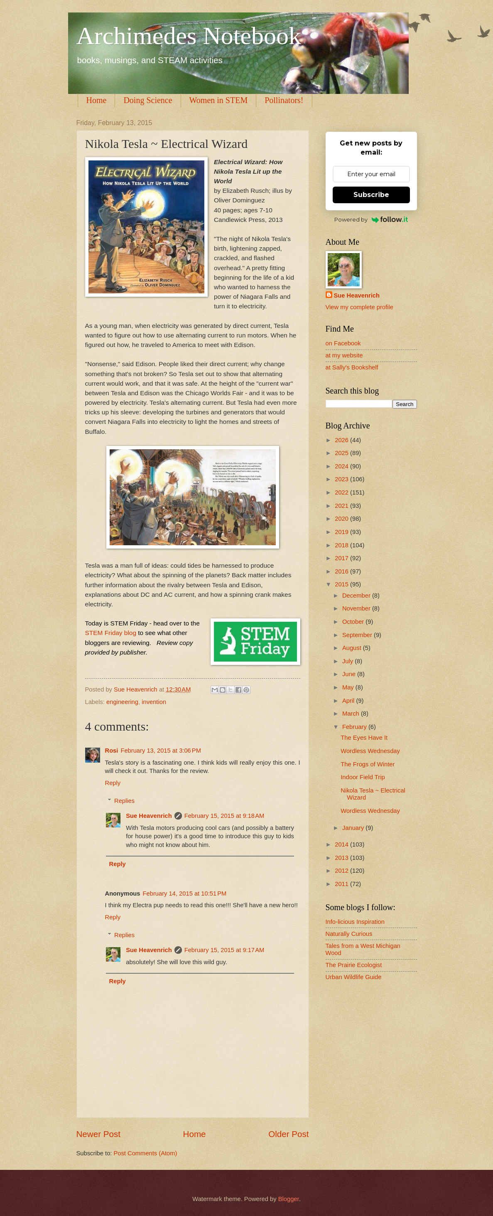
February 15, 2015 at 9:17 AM (224, 950)
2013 (342, 857)
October (353, 621)
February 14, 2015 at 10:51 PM (185, 893)
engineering (122, 702)
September (358, 635)
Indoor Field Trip (363, 777)
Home (96, 100)
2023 (342, 479)
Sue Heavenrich (149, 815)
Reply (113, 783)
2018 (342, 545)
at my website (344, 355)
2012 (342, 870)
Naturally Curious (349, 933)
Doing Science (147, 100)
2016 (342, 571)
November (357, 608)
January (353, 828)
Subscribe (371, 195)
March (351, 713)
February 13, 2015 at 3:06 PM (160, 750)
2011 (342, 884)
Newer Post (98, 1134)
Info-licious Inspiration (355, 921)
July (348, 661)
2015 (342, 584)
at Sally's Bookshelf (352, 367)
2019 (342, 532)
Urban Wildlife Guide (354, 977)
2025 (342, 453)
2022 (342, 492)
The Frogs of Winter (368, 764)
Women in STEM (218, 100)
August (352, 648)
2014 (342, 844)
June (349, 674)
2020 (342, 518)
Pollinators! (284, 100)
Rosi (111, 750)
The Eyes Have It (364, 737)
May (349, 687)
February (355, 727)
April (349, 700)
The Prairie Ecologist (354, 965)
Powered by (371, 219)
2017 (342, 558)
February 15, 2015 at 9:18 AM (224, 815)
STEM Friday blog (111, 632)
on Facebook (343, 343)
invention (154, 702)
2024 (342, 466)
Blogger (288, 1199)
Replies (124, 801)
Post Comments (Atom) (145, 1153)
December (357, 595)
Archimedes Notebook (189, 35)
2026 (342, 440)
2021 (342, 505)
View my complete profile (359, 307)
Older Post (288, 1134)
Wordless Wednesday (370, 751)
